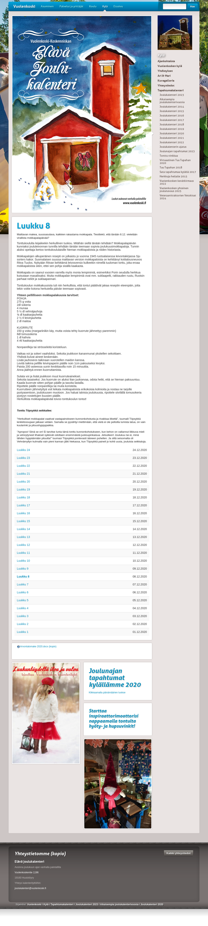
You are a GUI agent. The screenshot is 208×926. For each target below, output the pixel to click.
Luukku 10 (23, 560)
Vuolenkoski (24, 6)
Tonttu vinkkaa (169, 155)
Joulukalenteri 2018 (172, 124)
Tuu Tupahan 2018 (171, 167)
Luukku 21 (23, 473)
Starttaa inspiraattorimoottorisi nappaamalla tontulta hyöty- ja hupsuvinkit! (113, 718)
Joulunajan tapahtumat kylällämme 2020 (115, 678)
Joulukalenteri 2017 (172, 120)
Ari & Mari (164, 75)
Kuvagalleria (166, 80)
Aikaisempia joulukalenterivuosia (172, 101)
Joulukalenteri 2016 (172, 115)
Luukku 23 (23, 457)
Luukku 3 (22, 616)
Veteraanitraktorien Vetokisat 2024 (178, 197)
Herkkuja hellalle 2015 (173, 176)
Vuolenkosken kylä (170, 66)
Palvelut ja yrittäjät (71, 6)
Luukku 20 (23, 481)
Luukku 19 (23, 489)
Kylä (105, 8)
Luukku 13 (23, 537)
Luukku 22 (23, 465)
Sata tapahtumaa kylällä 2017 (178, 172)
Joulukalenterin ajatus (173, 146)
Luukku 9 (22, 568)
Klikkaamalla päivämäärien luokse (107, 692)
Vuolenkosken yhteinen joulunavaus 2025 (174, 189)
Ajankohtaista (166, 61)
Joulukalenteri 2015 (172, 111)
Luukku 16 (23, 513)
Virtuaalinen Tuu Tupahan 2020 (175, 161)
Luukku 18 (23, 497)
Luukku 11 (23, 552)
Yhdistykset (165, 71)
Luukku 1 (22, 631)
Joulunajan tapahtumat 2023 (177, 151)
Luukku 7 (22, 584)
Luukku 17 (23, 505)
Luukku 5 (22, 600)
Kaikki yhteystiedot (179, 853)
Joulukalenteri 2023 (172, 95)
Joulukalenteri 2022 (172, 142)
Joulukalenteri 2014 (172, 106)
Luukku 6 (22, 592)
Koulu (92, 6)
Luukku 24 (23, 450)
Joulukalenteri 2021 (172, 138)
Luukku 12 (23, 544)
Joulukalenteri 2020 (172, 133)
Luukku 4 (22, 608)
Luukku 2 (22, 624)
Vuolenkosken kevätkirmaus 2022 (177, 182)
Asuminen (47, 6)
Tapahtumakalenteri (171, 90)
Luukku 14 (23, 529)
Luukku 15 (23, 521)
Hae (192, 6)
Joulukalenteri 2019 (172, 129)
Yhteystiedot (166, 85)
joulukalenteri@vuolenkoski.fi (30, 888)
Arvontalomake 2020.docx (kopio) (38, 646)
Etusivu (118, 6)
